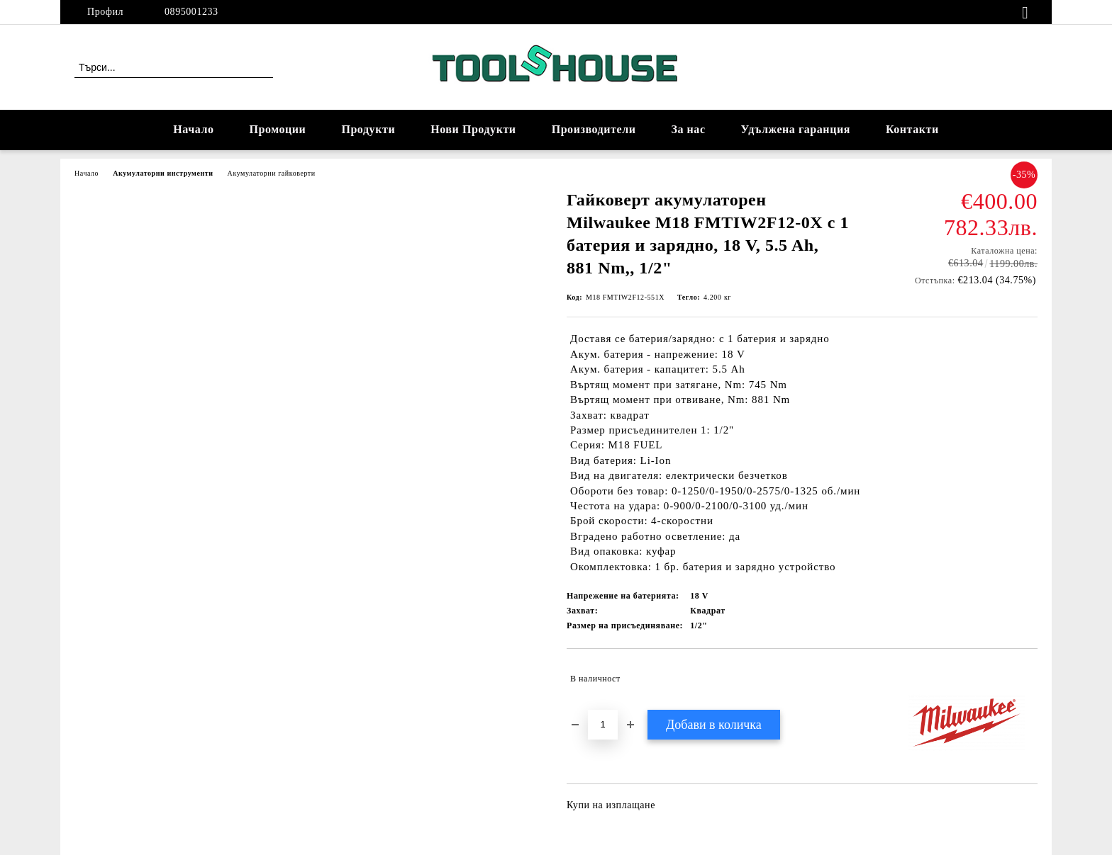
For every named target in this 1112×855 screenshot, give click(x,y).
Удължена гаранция (795, 129)
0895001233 (191, 11)
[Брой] (603, 725)
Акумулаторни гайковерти (272, 173)
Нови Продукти (473, 129)
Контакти (912, 129)
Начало (193, 129)
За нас (688, 129)
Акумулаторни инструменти (163, 173)
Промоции (278, 129)
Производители (594, 129)
